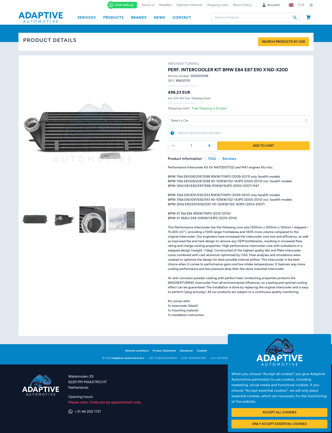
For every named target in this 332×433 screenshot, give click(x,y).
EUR (301, 5)
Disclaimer (186, 350)
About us (148, 5)
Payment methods (189, 5)
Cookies (202, 350)
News (159, 17)
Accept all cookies (279, 412)
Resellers (165, 5)
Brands (138, 17)
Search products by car (283, 42)
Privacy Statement (164, 350)
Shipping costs (217, 5)
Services (86, 17)
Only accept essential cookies (279, 424)
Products (113, 17)
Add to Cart (263, 146)
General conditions (137, 350)
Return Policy (242, 5)
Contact (182, 17)
